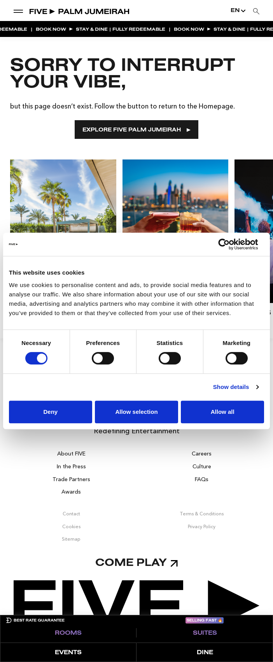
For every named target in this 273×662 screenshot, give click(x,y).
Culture (201, 466)
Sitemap (71, 539)
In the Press (71, 466)
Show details (231, 387)
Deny (50, 411)
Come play (136, 563)
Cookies (71, 526)
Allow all (222, 411)
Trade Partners (71, 479)
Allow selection (136, 411)
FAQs (201, 479)
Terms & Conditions (202, 514)
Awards (71, 491)
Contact (71, 514)
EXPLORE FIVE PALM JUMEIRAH (136, 130)
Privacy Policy (201, 526)
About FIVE (71, 453)
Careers (202, 453)
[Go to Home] (80, 10)
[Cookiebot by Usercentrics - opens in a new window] (230, 244)
